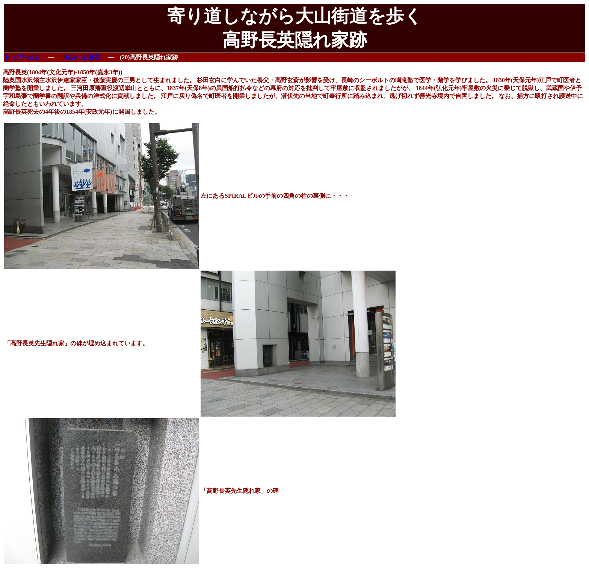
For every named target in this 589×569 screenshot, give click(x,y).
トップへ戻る (22, 57)
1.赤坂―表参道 (80, 57)
